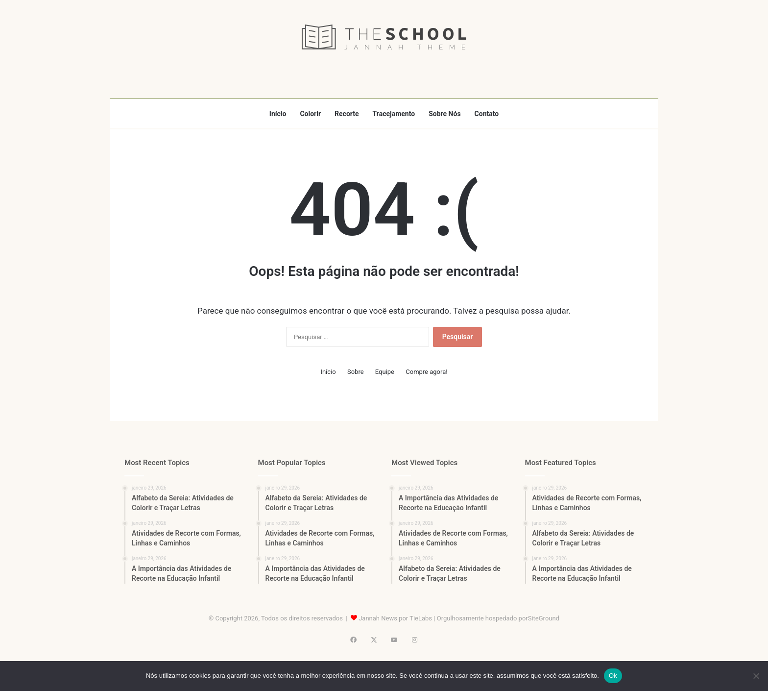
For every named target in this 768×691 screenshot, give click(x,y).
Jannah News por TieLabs (395, 618)
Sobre (355, 371)
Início (278, 114)
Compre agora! (426, 371)
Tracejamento (394, 114)
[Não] (756, 676)
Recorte (347, 114)
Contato (487, 114)
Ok (613, 675)
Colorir (310, 114)
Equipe (384, 371)
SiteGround (543, 618)
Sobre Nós (444, 114)
